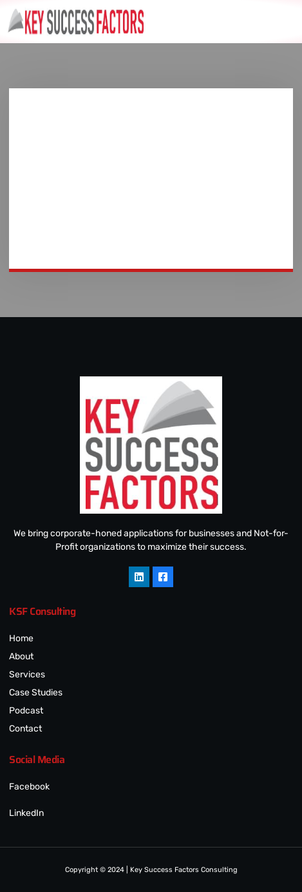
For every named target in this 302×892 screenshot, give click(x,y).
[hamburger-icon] (286, 21)
